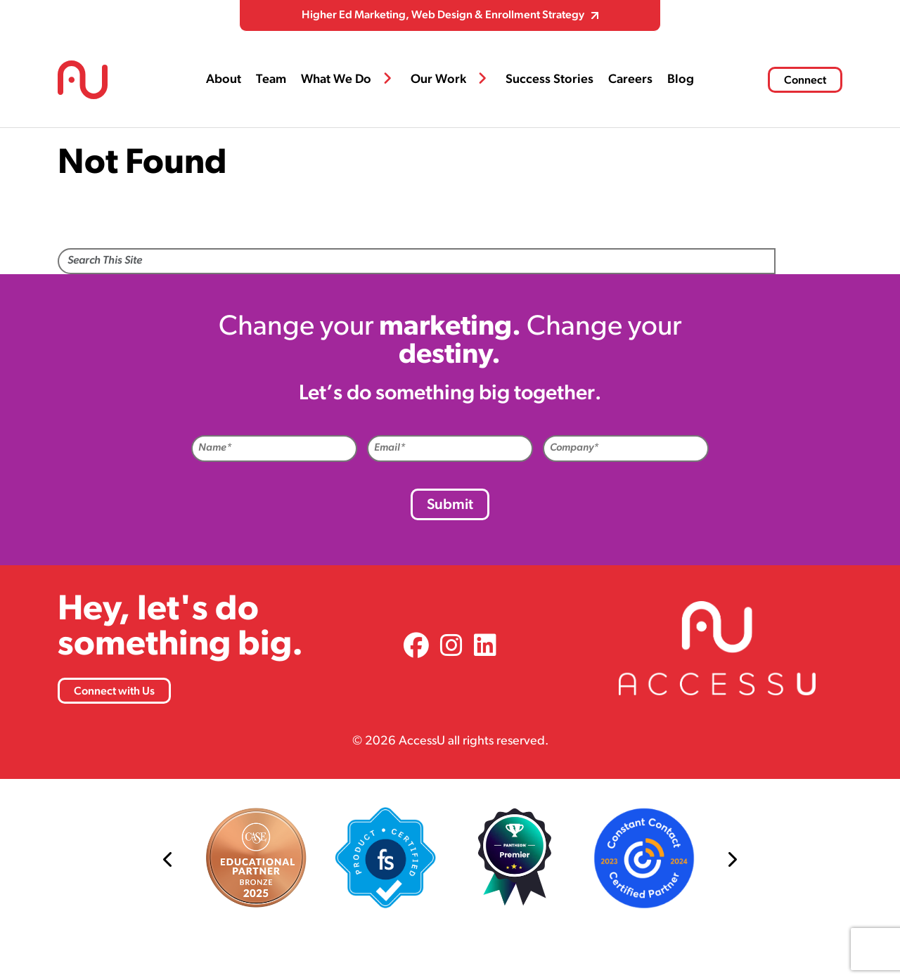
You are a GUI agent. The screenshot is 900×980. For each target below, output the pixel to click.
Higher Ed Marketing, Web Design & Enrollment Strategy (443, 15)
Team (271, 79)
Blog (680, 79)
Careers (630, 79)
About (223, 79)
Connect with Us (114, 691)
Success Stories (549, 79)
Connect (805, 80)
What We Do (336, 79)
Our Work (438, 79)
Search (809, 262)
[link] (416, 648)
